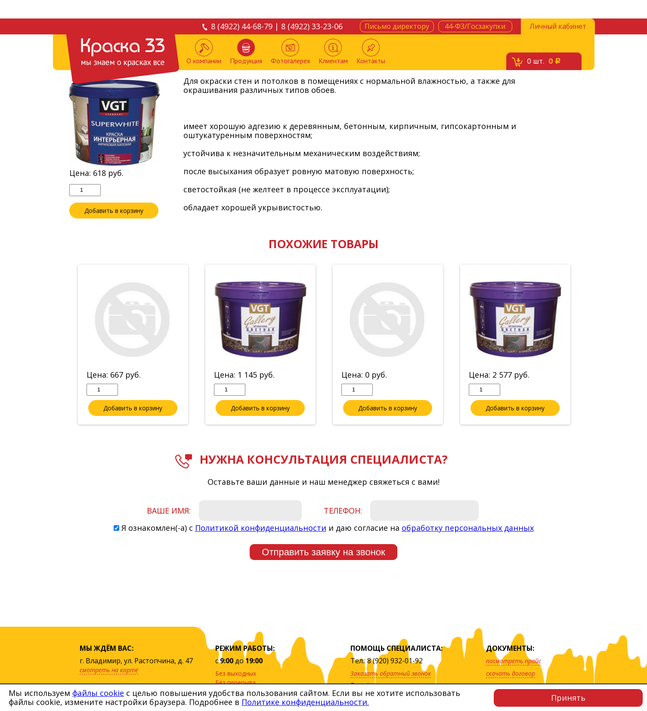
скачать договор (510, 673)
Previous (63, 345)
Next (584, 345)
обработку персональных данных (468, 528)
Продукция (246, 52)
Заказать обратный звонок (390, 673)
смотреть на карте (109, 670)
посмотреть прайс (513, 661)
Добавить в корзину (114, 211)
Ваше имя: (169, 511)
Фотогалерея (290, 52)
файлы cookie (98, 693)
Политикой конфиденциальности (260, 528)
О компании (203, 52)
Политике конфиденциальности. (305, 702)
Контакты (370, 52)
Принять (568, 698)
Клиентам (333, 52)
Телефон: (343, 511)
